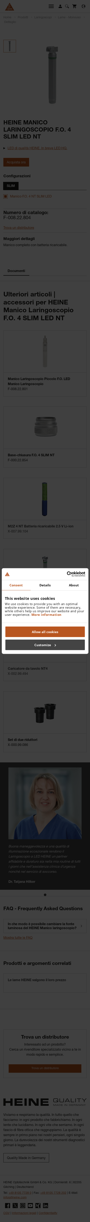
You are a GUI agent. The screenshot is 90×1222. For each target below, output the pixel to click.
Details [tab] (45, 585)
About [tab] (74, 585)
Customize (45, 645)
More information (46, 614)
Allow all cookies (45, 632)
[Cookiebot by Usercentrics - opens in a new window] (66, 574)
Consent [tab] (16, 585)
